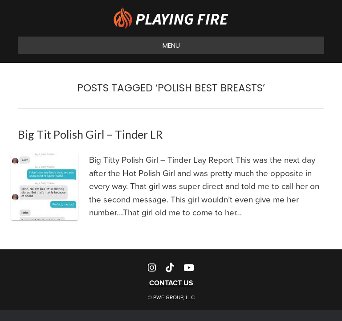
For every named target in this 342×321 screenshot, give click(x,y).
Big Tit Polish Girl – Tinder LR (90, 134)
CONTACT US (171, 283)
